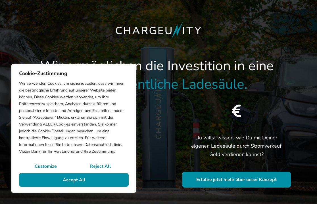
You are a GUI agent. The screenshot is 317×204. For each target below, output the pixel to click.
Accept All (74, 180)
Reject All (100, 166)
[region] (73, 128)
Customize (46, 166)
